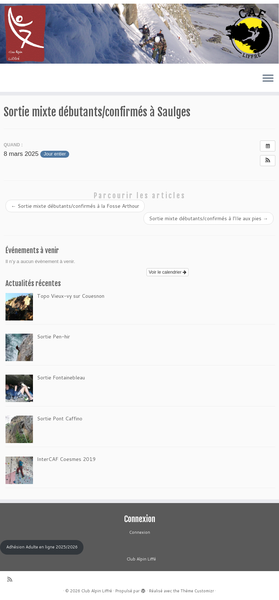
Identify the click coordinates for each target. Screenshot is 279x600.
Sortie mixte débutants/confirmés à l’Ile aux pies (208, 218)
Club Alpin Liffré (96, 591)
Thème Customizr (197, 591)
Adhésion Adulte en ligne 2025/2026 (42, 547)
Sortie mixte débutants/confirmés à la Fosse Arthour (75, 206)
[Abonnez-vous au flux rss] (12, 579)
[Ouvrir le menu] (268, 78)
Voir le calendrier (167, 272)
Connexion (139, 532)
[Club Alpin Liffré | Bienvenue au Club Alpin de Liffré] (139, 34)
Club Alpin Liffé (139, 559)
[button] (267, 160)
